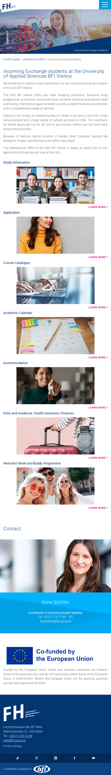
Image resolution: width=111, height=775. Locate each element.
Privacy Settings (12, 746)
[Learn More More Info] (55, 338)
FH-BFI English (11, 59)
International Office (34, 59)
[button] (105, 4)
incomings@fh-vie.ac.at (55, 621)
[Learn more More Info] (55, 187)
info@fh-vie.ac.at (14, 740)
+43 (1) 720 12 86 (20, 736)
